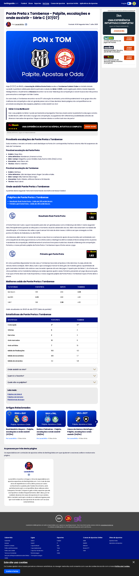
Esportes (37, 3)
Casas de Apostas (58, 3)
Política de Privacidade (11, 548)
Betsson (85, 545)
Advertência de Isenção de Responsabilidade (121, 10)
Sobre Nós (7, 541)
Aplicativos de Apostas (88, 3)
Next (95, 421)
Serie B (32, 543)
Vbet (84, 550)
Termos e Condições (10, 553)
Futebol (24, 3)
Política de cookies (10, 550)
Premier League (35, 553)
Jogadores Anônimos (107, 525)
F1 (57, 543)
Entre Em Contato (9, 545)
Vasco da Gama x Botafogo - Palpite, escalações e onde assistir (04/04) (80, 432)
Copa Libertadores (36, 548)
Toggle (129, 3)
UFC (58, 550)
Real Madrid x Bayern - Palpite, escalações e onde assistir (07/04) (20, 432)
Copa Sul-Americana (37, 550)
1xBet (84, 541)
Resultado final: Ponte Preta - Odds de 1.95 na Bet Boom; (31, 201)
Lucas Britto (19, 24)
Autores (7, 543)
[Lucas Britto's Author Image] (29, 466)
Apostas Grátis (72, 3)
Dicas (30, 3)
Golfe (58, 553)
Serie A (32, 541)
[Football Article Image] (20, 419)
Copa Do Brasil (35, 545)
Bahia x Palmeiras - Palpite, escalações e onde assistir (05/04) (49, 432)
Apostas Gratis (113, 541)
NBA (58, 545)
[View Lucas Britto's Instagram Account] (26, 24)
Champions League (36, 555)
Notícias (46, 3)
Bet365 (85, 543)
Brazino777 (86, 548)
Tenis (58, 548)
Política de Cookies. (122, 566)
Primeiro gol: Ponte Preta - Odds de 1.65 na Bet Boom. (30, 204)
